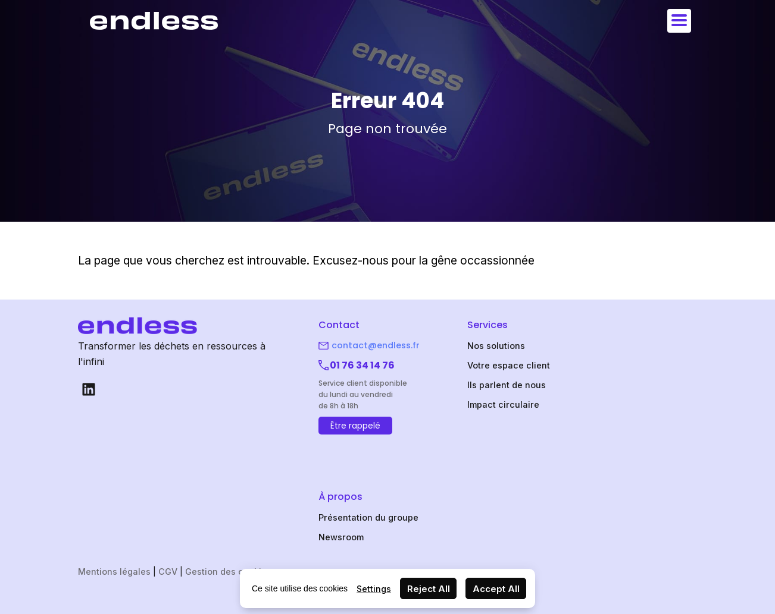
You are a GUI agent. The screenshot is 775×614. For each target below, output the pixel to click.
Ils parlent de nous (506, 385)
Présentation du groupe (368, 517)
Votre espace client (508, 365)
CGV (167, 571)
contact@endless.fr (376, 345)
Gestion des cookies (228, 571)
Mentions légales (114, 571)
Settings (374, 589)
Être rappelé (355, 426)
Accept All (496, 588)
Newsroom (341, 537)
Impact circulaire (503, 404)
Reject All (428, 588)
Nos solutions (496, 346)
